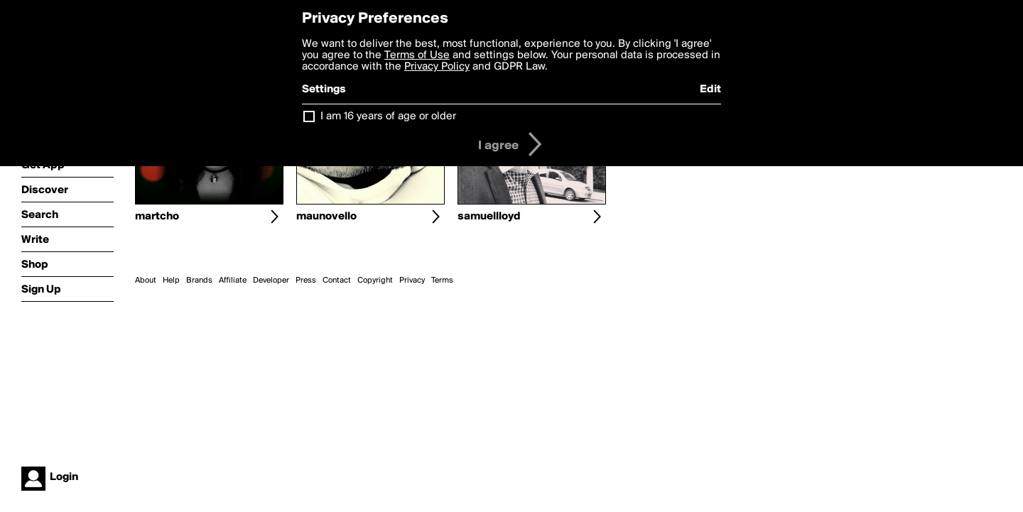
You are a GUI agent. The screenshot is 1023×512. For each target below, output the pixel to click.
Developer (271, 280)
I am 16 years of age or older (388, 116)
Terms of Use (417, 55)
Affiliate (233, 280)
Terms (442, 280)
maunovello (326, 216)
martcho (157, 216)
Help (171, 280)
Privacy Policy (437, 66)
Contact (337, 280)
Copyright (375, 280)
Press (306, 280)
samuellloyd (489, 216)
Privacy (412, 280)
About (145, 280)
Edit (710, 89)
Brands (199, 280)
